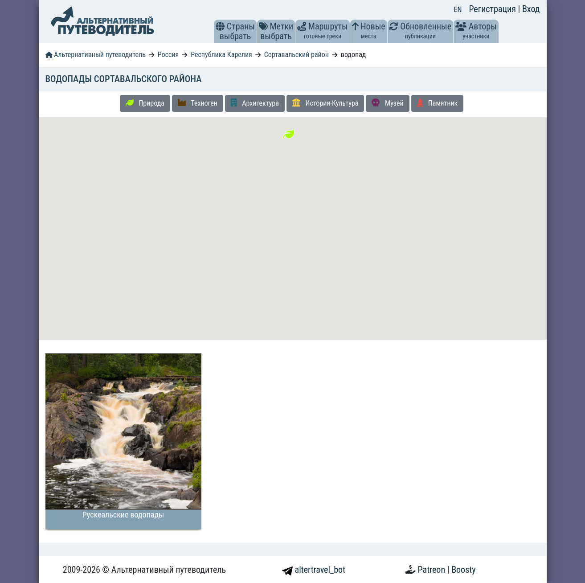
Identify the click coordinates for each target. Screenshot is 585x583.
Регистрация (493, 9)
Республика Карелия (221, 54)
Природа (145, 103)
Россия (168, 54)
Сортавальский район (296, 54)
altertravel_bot (313, 569)
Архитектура (255, 103)
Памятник (437, 103)
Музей (387, 103)
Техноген (197, 103)
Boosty (463, 569)
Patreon (432, 569)
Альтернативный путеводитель (95, 54)
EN (458, 9)
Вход (531, 9)
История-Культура (325, 103)
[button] (220, 26)
